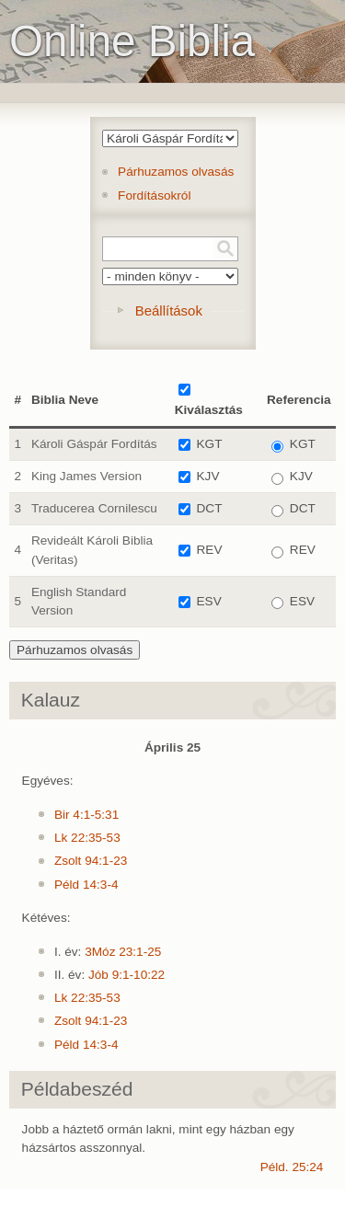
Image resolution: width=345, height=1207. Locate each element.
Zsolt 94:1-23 (90, 861)
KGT (210, 444)
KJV (208, 476)
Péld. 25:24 (292, 1167)
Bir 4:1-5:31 (86, 815)
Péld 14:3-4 (86, 884)
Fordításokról (154, 195)
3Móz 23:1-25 (123, 952)
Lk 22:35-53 (87, 838)
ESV (209, 601)
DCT (210, 508)
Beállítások (168, 310)
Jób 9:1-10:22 (126, 975)
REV (210, 550)
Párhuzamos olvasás (176, 171)
